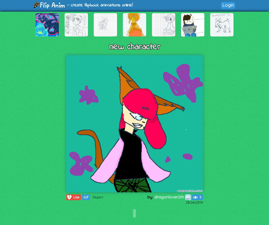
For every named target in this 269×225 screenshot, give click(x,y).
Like (72, 197)
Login (228, 5)
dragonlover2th (172, 197)
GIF (86, 197)
